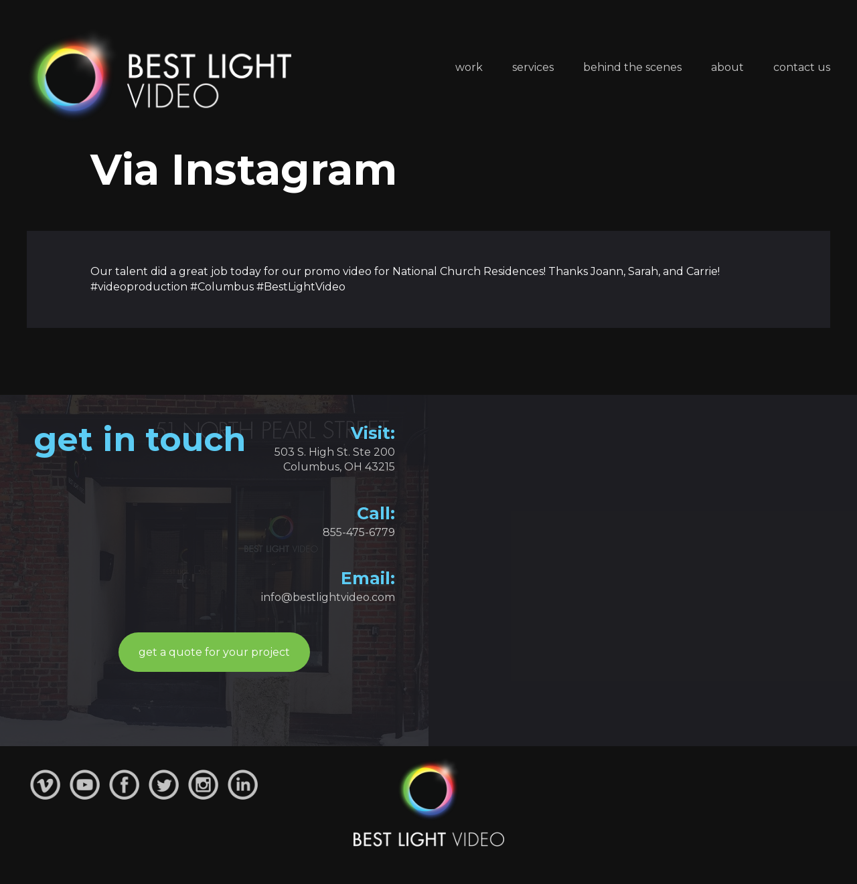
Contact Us (801, 67)
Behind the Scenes (632, 67)
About (727, 67)
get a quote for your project (214, 652)
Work (469, 67)
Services (533, 67)
